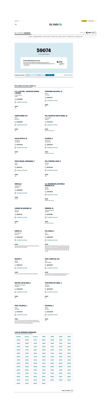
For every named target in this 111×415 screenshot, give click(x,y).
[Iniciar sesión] (92, 21)
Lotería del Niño (54, 36)
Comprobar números (37, 36)
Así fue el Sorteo (46, 36)
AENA (90, 33)
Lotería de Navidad (23, 33)
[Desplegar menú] (16, 24)
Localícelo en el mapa (22, 102)
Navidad (60, 36)
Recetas (64, 36)
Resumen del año (70, 36)
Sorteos (30, 36)
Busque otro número (66, 390)
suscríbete (84, 20)
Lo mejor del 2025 (78, 36)
